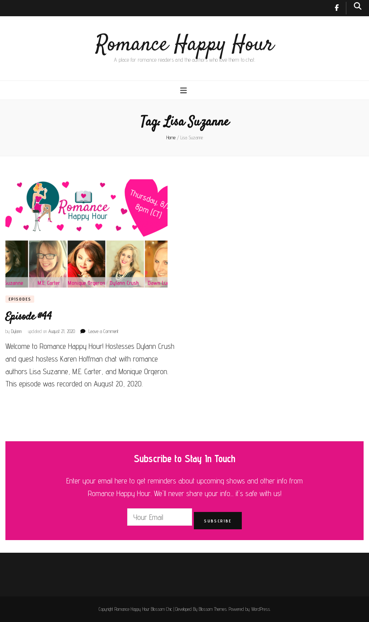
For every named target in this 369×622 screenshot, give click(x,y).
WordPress (260, 609)
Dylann (16, 331)
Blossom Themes (213, 609)
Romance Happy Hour (184, 45)
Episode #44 (28, 317)
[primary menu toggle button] (184, 90)
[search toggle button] (357, 6)
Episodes (20, 299)
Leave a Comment (104, 331)
